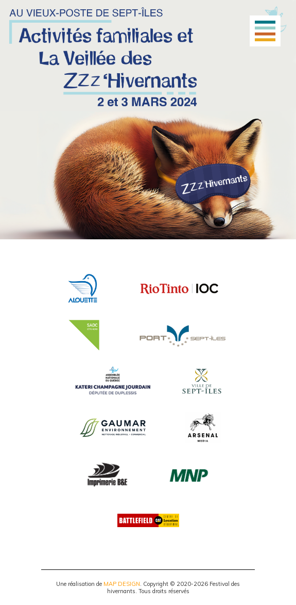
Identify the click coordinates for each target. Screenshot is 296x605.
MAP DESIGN (121, 583)
